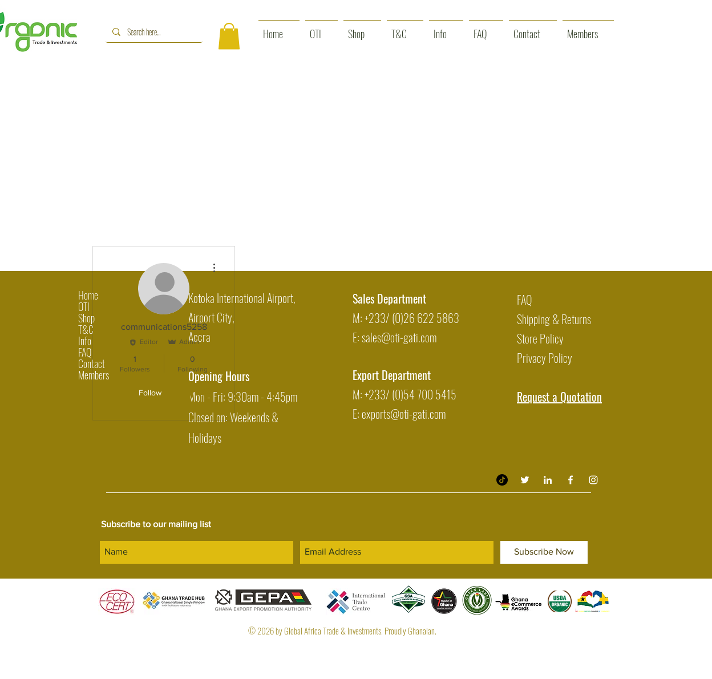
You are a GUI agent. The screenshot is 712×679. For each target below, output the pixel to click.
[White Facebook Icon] (570, 480)
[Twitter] (525, 480)
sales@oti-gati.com (399, 337)
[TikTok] (502, 480)
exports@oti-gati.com (404, 413)
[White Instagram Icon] (593, 480)
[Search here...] (153, 31)
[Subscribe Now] (544, 552)
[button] (229, 36)
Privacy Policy (544, 357)
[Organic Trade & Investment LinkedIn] (547, 480)
